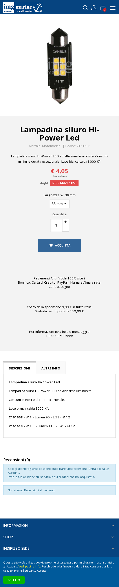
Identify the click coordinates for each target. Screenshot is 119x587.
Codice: (70, 146)
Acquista (59, 245)
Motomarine (51, 146)
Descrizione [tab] (20, 368)
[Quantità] (56, 225)
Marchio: (35, 146)
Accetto (14, 580)
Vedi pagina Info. (29, 566)
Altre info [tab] (50, 368)
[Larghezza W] (60, 204)
